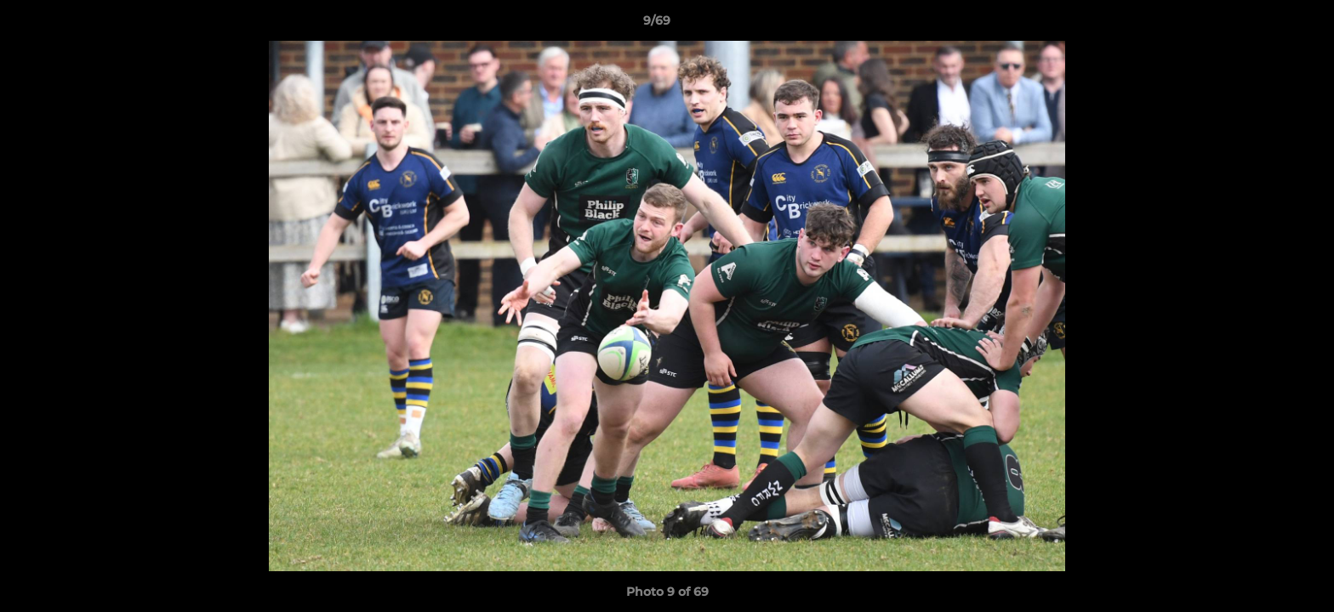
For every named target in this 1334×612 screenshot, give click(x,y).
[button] (1262, 24)
